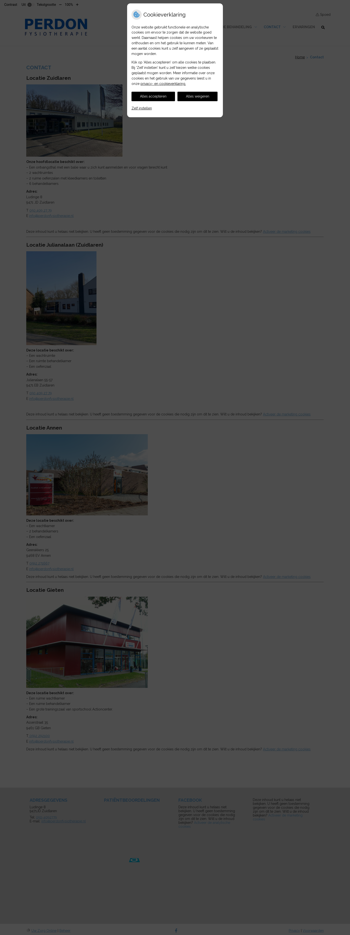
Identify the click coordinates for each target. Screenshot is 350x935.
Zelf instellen (141, 108)
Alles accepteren (153, 96)
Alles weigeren (197, 96)
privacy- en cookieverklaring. (163, 84)
